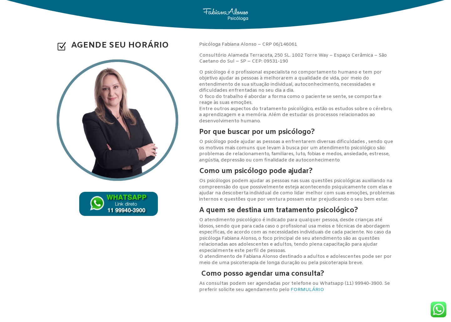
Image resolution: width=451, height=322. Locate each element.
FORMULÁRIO (307, 290)
